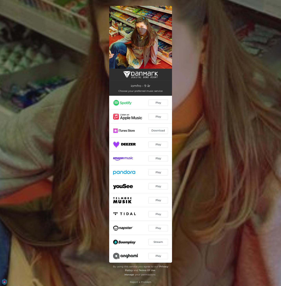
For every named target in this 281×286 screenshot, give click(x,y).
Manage (129, 274)
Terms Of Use (147, 270)
